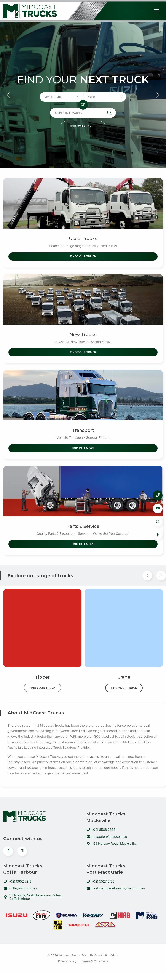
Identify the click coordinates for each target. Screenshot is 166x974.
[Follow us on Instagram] (158, 522)
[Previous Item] (147, 575)
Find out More (83, 448)
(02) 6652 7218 (17, 881)
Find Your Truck (83, 256)
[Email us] (158, 508)
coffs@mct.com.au (20, 888)
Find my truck (83, 126)
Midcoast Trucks (30, 11)
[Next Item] (161, 575)
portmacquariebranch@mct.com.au (115, 888)
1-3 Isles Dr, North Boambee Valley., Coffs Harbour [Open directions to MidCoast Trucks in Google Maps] (32, 897)
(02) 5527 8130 (100, 881)
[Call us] (158, 495)
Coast (98, 955)
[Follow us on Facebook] (158, 535)
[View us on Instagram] (22, 851)
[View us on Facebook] (8, 851)
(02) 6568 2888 (100, 829)
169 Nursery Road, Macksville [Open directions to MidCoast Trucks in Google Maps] (111, 843)
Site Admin (111, 955)
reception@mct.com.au (106, 836)
